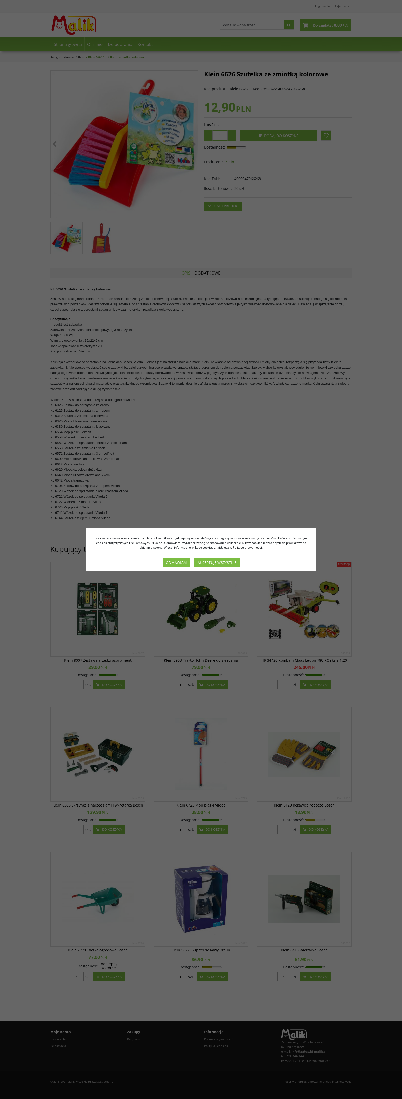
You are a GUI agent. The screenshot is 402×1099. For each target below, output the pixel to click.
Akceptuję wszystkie (217, 562)
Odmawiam (176, 562)
